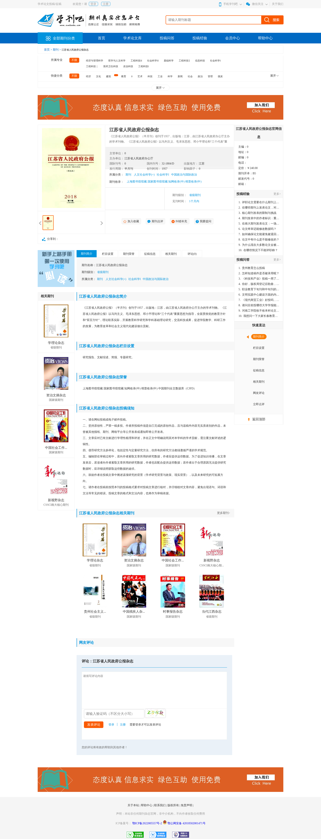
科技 (150, 76)
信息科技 (200, 60)
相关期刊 (171, 253)
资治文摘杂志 (56, 395)
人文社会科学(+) (144, 174)
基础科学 (169, 60)
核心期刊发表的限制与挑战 (257, 212)
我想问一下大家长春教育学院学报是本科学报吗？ (258, 315)
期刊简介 (86, 253)
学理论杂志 (56, 343)
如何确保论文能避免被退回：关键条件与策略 (258, 234)
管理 (210, 76)
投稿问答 (167, 38)
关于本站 (134, 805)
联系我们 (160, 805)
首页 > (48, 49)
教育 (123, 76)
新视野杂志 (56, 500)
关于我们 (277, 4)
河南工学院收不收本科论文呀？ (258, 310)
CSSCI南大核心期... (211, 565)
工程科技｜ (92, 66)
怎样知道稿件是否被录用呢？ (258, 273)
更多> (277, 193)
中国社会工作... (56, 447)
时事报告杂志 (173, 611)
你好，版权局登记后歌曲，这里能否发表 (258, 284)
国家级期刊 (56, 399)
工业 (160, 76)
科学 (170, 76)
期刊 (128, 174)
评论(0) (192, 253)
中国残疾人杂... (134, 611)
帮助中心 (265, 38)
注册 (106, 4)
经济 (88, 76)
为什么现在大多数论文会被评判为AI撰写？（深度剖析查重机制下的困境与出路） (258, 244)
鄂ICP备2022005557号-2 (147, 823)
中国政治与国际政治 (184, 174)
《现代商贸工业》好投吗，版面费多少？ (258, 300)
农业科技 (128, 66)
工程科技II (136, 60)
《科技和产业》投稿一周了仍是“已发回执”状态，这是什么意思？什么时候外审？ (258, 278)
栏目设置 (107, 253)
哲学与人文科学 (116, 60)
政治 (200, 76)
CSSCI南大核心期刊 (56, 504)
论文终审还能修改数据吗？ (257, 228)
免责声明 (187, 805)
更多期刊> (223, 513)
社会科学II (153, 60)
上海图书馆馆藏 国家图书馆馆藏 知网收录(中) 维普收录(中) (164, 181)
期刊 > (57, 49)
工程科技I (143, 66)
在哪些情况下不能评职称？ (258, 250)
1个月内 (194, 201)
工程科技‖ (184, 60)
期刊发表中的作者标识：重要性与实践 (258, 218)
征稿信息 (150, 253)
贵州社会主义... (95, 611)
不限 (74, 60)
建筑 (108, 76)
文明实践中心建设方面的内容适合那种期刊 (258, 294)
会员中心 (232, 38)
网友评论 (258, 393)
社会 (190, 76)
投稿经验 (199, 38)
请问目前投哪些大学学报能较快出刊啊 (258, 305)
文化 (98, 76)
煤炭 (220, 76)
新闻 (180, 76)
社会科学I (215, 60)
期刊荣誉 (129, 253)
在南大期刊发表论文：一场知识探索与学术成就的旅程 (258, 223)
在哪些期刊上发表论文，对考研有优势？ (258, 207)
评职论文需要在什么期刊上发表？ (258, 202)
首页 (101, 38)
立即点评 (258, 404)
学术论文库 (132, 38)
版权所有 (173, 805)
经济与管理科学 (94, 60)
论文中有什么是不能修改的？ (258, 239)
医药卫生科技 (110, 66)
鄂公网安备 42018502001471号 (186, 823)
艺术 (140, 76)
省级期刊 (195, 195)
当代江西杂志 (212, 611)
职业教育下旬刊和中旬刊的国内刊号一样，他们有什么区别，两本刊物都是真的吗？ (258, 289)
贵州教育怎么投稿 (251, 268)
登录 (93, 4)
